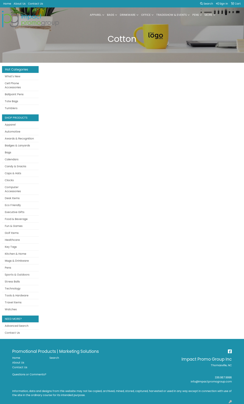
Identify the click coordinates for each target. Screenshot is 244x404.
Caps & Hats (13, 173)
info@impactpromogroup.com (211, 381)
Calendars (11, 159)
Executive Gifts (14, 212)
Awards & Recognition (19, 138)
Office (146, 15)
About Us (20, 4)
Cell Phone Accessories (13, 85)
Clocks (9, 180)
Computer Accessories (13, 189)
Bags (110, 15)
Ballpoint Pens (14, 94)
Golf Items (12, 233)
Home (7, 4)
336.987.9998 (223, 377)
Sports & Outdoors (17, 275)
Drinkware (128, 15)
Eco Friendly (13, 205)
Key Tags (11, 247)
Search (206, 4)
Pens (195, 15)
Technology (13, 288)
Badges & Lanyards (17, 145)
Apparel (95, 15)
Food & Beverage (16, 219)
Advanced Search (16, 326)
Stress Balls (12, 282)
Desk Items (12, 198)
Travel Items (13, 302)
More (208, 15)
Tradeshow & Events (171, 15)
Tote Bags (11, 101)
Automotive (12, 132)
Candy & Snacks (15, 166)
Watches (11, 309)
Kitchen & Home (15, 254)
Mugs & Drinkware (17, 261)
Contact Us (35, 4)
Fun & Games (14, 226)
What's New (12, 76)
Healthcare (12, 240)
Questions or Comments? (29, 374)
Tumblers (11, 108)
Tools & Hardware (16, 295)
